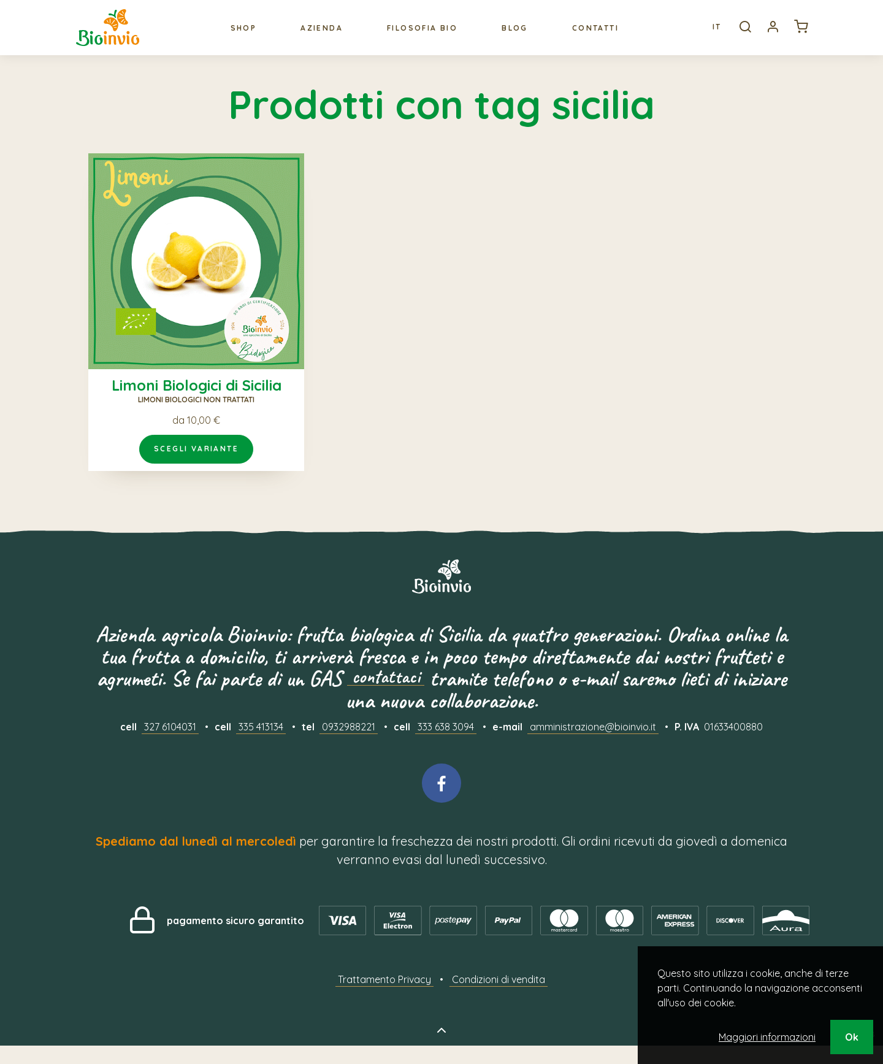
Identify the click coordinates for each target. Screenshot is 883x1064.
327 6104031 (170, 745)
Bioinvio (113, 36)
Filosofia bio (419, 36)
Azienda (319, 36)
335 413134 (261, 745)
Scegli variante (196, 467)
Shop (240, 36)
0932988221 (348, 745)
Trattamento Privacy (384, 998)
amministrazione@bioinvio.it (593, 745)
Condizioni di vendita (498, 998)
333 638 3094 (446, 745)
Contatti (593, 36)
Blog (512, 36)
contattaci (386, 697)
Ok (851, 1037)
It (706, 35)
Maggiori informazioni (767, 1037)
